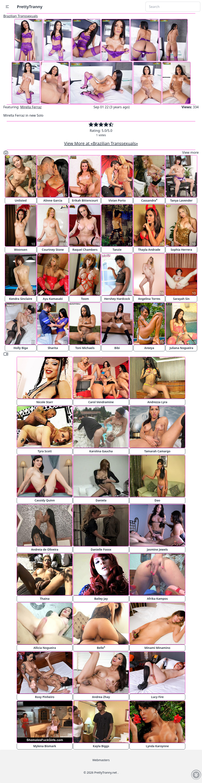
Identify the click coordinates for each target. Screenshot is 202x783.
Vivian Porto (117, 200)
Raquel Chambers (84, 250)
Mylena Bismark (44, 746)
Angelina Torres (149, 299)
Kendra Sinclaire (20, 299)
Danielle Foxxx (101, 549)
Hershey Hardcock (117, 299)
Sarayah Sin (181, 299)
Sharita (53, 348)
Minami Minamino (157, 648)
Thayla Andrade (149, 250)
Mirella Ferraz (31, 107)
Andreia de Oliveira (44, 549)
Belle (101, 647)
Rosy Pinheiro (44, 697)
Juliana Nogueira (181, 348)
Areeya (149, 348)
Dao (157, 500)
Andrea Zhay (101, 697)
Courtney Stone (53, 250)
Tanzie (117, 250)
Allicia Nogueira (44, 648)
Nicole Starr (44, 402)
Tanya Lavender (181, 200)
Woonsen (20, 250)
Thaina (44, 599)
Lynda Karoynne (157, 746)
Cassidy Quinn (45, 500)
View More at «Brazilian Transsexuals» (101, 143)
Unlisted (21, 200)
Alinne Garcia (52, 200)
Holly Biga (21, 348)
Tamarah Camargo (157, 451)
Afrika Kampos (157, 599)
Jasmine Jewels (157, 549)
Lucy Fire (157, 697)
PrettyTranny (29, 6)
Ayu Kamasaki (53, 299)
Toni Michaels (85, 348)
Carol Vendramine (101, 402)
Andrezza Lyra (157, 402)
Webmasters (101, 760)
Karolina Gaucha (101, 451)
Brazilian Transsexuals (20, 16)
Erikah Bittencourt (85, 200)
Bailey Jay (101, 599)
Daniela (101, 500)
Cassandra (149, 200)
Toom (85, 299)
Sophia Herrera (181, 250)
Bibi (117, 348)
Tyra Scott (45, 451)
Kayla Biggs (101, 746)
